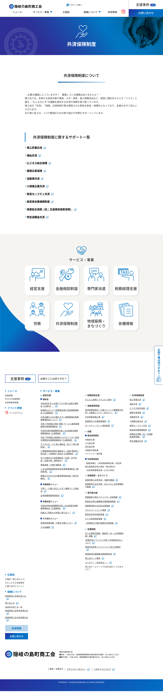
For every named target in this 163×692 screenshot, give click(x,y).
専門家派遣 (92, 493)
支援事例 (146, 4)
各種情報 (91, 530)
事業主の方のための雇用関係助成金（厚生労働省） (59, 477)
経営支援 (47, 396)
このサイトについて (102, 670)
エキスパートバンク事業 (95, 510)
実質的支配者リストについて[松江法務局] (103, 547)
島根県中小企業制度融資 (95, 421)
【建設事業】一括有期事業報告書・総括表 (103, 463)
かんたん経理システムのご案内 (98, 400)
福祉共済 (32, 155)
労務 (89, 432)
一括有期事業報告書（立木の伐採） (100, 470)
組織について (14, 592)
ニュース (17, 12)
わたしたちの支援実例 (14, 583)
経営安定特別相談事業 (94, 515)
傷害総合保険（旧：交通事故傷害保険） (50, 209)
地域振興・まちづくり (97, 476)
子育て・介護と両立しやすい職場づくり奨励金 (59, 490)
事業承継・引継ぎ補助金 (51, 465)
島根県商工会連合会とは (15, 596)
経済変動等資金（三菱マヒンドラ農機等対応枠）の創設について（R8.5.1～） (104, 412)
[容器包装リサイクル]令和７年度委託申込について (104, 542)
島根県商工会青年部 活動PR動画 (99, 480)
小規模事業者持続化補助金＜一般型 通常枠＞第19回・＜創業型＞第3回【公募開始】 (59, 453)
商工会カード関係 (92, 558)
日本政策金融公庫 (92, 417)
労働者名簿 (90, 440)
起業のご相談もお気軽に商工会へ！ (55, 513)
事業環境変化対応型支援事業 (97, 506)
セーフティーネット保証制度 (97, 426)
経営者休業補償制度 (38, 201)
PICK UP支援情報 (12, 399)
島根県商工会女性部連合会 (16, 618)
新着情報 (9, 396)
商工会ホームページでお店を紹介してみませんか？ (104, 568)
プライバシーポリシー (76, 670)
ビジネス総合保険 (37, 163)
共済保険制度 (138, 396)
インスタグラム (14, 413)
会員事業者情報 (11, 403)
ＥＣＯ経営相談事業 (93, 519)
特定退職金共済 (36, 217)
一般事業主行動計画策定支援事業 (99, 523)
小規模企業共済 (36, 186)
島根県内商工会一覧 (13, 607)
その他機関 (45, 527)
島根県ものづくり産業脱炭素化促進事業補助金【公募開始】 (59, 412)
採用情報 (112, 12)
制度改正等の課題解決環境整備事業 (100, 502)
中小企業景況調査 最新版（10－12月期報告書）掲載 (104, 535)
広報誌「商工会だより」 (15, 579)
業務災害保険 (34, 170)
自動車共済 (33, 178)
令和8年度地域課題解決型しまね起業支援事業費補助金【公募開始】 (59, 432)
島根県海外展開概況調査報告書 (98, 554)
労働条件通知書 (91, 450)
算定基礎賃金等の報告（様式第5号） (101, 467)
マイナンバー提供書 (93, 454)
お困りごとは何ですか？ (53, 379)
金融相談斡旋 (93, 406)
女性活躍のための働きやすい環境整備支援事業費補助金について (59, 419)
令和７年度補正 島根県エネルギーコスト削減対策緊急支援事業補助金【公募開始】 (59, 439)
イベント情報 (14, 408)
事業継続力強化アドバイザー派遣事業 (101, 497)
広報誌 (66, 12)
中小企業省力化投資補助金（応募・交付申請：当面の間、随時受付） (58, 459)
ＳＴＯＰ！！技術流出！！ (96, 563)
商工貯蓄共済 (34, 147)
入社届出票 (90, 443)
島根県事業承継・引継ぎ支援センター (56, 523)
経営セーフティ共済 (38, 193)
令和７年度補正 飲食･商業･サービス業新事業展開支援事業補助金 (59, 425)
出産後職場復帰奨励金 (50, 496)
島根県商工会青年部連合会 (16, 611)
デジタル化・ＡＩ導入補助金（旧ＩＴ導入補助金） (59, 446)
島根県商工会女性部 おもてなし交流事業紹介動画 (104, 486)
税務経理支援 (93, 396)
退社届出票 (90, 447)
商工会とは (10, 603)
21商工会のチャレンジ (14, 586)
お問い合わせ (146, 13)
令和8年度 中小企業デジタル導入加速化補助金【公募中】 (59, 405)
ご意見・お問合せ (55, 669)
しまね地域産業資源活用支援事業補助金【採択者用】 (59, 470)
